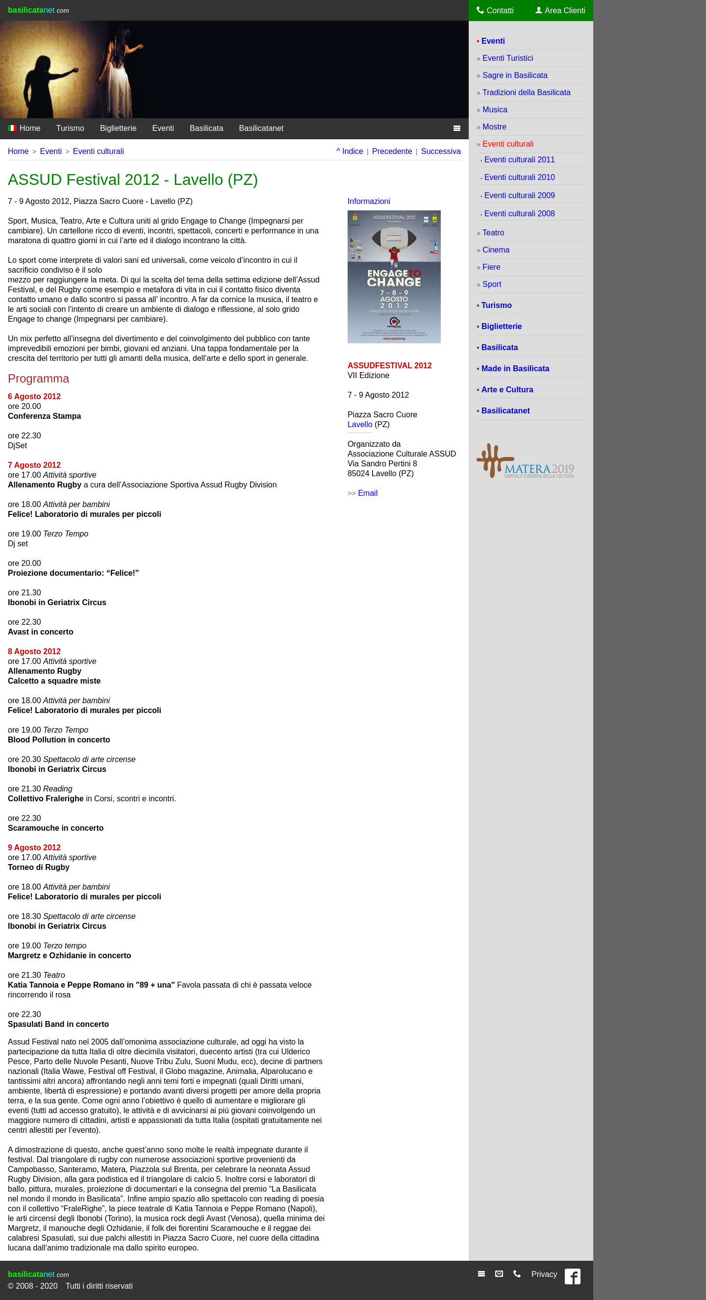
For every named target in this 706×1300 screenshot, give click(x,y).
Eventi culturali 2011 (519, 159)
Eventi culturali (98, 151)
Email (368, 493)
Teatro (493, 233)
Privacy (544, 1274)
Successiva (441, 151)
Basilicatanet (261, 128)
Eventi (163, 128)
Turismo (70, 128)
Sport (491, 284)
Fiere (491, 267)
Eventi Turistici (507, 58)
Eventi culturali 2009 (519, 195)
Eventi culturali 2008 (519, 213)
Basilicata (206, 128)
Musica (494, 109)
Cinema (495, 250)
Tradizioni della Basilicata (526, 92)
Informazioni (369, 201)
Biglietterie (118, 128)
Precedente (392, 151)
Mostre (494, 127)
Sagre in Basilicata (515, 75)
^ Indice (349, 151)
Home (24, 128)
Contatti (495, 10)
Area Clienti (560, 10)
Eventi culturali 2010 (519, 177)
